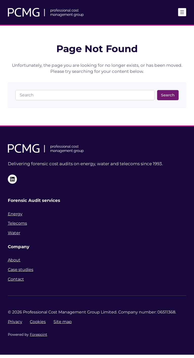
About (14, 260)
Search (168, 95)
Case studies (20, 269)
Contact (16, 279)
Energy (15, 214)
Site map (63, 321)
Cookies (38, 321)
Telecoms (17, 223)
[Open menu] (182, 12)
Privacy (15, 321)
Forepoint (38, 334)
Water (14, 232)
